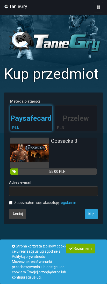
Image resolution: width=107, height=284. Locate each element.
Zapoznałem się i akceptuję (42, 203)
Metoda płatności (25, 101)
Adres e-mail (20, 182)
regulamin (68, 203)
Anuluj (17, 214)
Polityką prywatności (29, 256)
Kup (91, 214)
